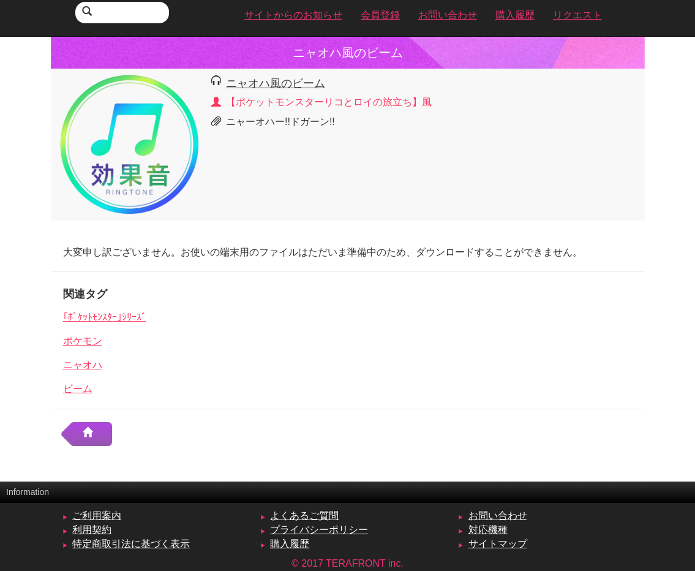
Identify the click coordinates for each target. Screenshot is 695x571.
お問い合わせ (497, 515)
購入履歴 (289, 544)
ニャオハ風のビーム (275, 83)
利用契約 (91, 529)
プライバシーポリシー (319, 529)
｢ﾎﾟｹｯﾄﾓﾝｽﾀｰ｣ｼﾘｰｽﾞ (104, 317)
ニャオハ (82, 365)
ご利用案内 (96, 515)
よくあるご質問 (304, 515)
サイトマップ (497, 544)
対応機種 (488, 529)
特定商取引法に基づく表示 (131, 544)
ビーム (77, 389)
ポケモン (82, 341)
